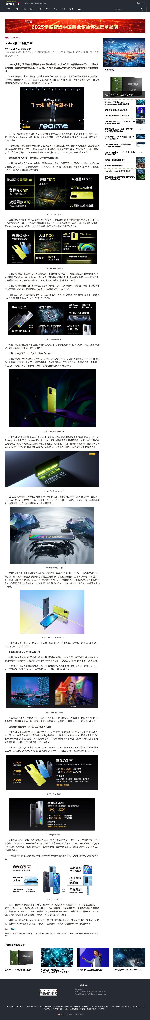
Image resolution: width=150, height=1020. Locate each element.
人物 (24, 9)
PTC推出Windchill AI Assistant (117, 116)
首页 (8, 9)
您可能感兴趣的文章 (15, 945)
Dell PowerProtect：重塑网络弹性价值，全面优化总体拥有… (119, 145)
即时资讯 (109, 70)
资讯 (7, 37)
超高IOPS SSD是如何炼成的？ (120, 94)
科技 (32, 9)
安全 (55, 9)
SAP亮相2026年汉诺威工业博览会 (117, 171)
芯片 (63, 9)
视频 (71, 9)
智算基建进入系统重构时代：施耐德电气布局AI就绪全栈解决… (120, 178)
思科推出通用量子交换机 (114, 166)
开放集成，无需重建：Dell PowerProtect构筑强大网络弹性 (117, 103)
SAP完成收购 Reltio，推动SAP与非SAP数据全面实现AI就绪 (120, 122)
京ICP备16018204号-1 (99, 1006)
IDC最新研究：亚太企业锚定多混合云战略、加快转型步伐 (119, 138)
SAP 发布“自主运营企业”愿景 (116, 110)
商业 (47, 9)
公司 (16, 9)
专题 (79, 9)
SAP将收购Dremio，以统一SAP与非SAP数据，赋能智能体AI (119, 130)
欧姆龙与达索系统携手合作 (115, 160)
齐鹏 (29, 49)
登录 (143, 3)
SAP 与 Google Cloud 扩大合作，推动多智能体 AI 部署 (120, 153)
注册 (138, 3)
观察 (40, 9)
